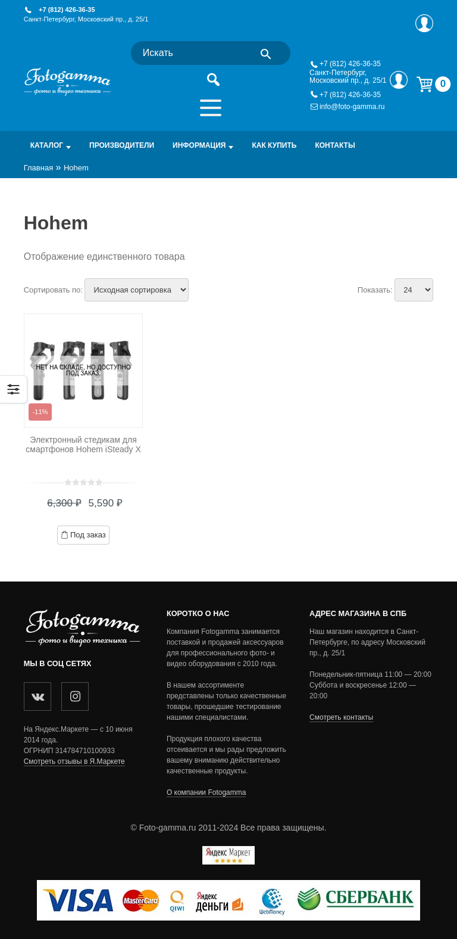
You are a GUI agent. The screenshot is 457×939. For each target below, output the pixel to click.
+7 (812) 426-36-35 (67, 9)
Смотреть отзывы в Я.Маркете (74, 761)
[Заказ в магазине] (136, 289)
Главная (38, 167)
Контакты (335, 145)
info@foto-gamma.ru (352, 107)
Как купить (274, 145)
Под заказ (88, 534)
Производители (121, 145)
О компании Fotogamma (206, 792)
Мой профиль (424, 23)
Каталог (46, 145)
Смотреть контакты (341, 717)
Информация (199, 145)
